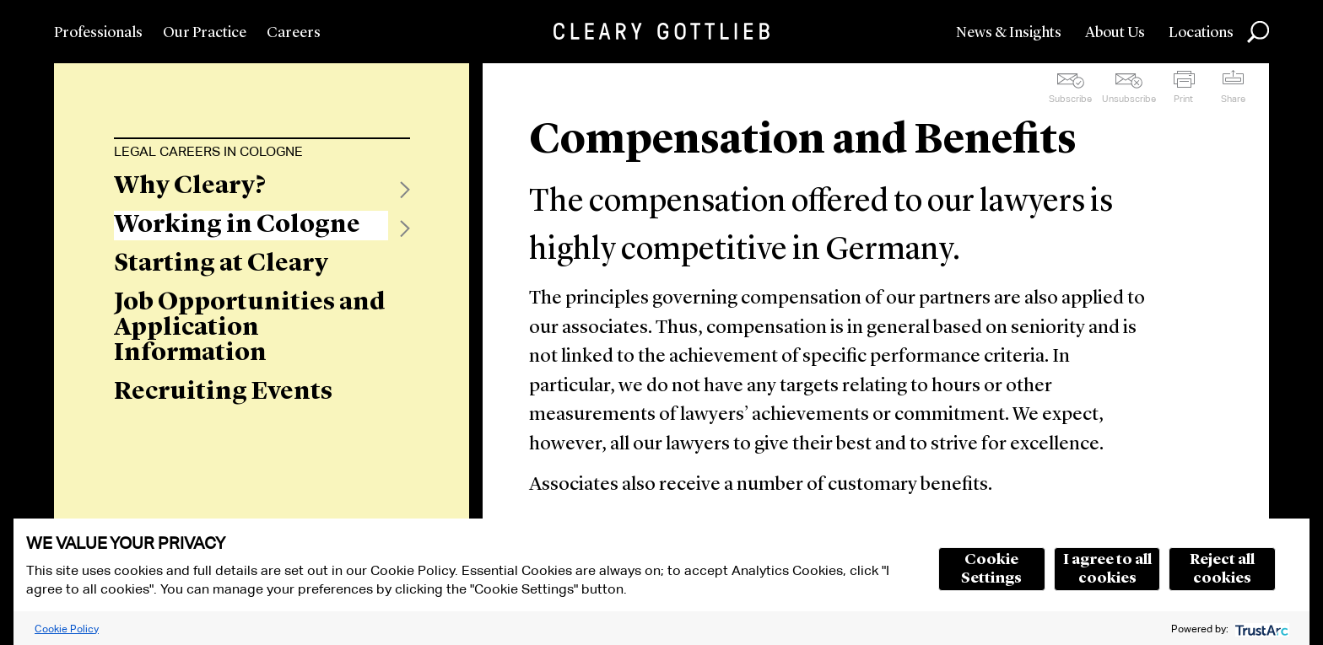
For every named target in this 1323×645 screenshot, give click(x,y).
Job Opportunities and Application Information (250, 328)
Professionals (98, 32)
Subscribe (1070, 99)
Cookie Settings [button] (991, 569)
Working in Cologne (237, 225)
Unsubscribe (1129, 99)
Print (1183, 99)
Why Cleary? (190, 186)
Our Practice (204, 32)
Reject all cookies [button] (1222, 569)
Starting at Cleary (221, 264)
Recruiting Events (223, 392)
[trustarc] (1260, 628)
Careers (294, 32)
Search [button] (1258, 32)
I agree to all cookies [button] (1107, 569)
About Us (1115, 32)
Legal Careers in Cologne (208, 151)
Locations (1201, 32)
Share (1233, 99)
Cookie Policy (67, 628)
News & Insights (1008, 32)
